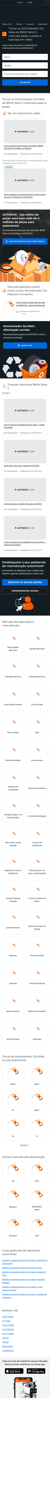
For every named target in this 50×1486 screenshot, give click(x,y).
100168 (5, 1342)
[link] (25, 137)
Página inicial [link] (7, 24)
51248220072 (8, 1350)
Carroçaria (30, 24)
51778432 (6, 1321)
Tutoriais (19, 24)
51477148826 (8, 1333)
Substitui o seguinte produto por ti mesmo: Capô (22, 1268)
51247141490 (8, 1325)
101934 (5, 1338)
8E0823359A (7, 1346)
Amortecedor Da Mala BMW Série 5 (27, 241)
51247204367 (8, 1316)
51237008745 (8, 1329)
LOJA (20, 2)
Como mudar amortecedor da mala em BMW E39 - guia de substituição (30, 304)
